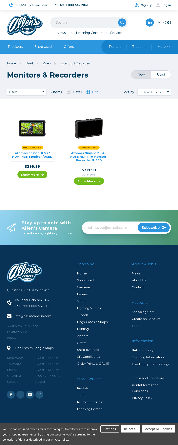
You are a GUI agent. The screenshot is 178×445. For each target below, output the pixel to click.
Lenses (82, 294)
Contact (138, 287)
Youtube (30, 395)
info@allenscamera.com (33, 316)
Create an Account (146, 319)
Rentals (82, 388)
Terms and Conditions (148, 378)
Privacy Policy (142, 398)
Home (82, 273)
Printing (83, 329)
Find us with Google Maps (34, 348)
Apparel (83, 336)
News (61, 33)
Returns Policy (142, 350)
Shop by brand (88, 350)
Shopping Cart (143, 312)
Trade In (83, 395)
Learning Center (89, 33)
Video (81, 301)
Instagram (39, 395)
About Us (139, 280)
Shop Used (43, 47)
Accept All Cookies (158, 429)
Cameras (83, 287)
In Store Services (89, 402)
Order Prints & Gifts (93, 363)
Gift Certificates (88, 357)
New (141, 74)
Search (122, 22)
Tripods (82, 315)
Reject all (130, 429)
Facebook (11, 395)
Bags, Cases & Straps (92, 322)
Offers (69, 47)
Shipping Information (148, 357)
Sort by (128, 92)
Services (116, 33)
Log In (136, 326)
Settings (110, 429)
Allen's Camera (25, 24)
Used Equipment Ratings (150, 364)
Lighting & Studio (89, 308)
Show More (32, 174)
